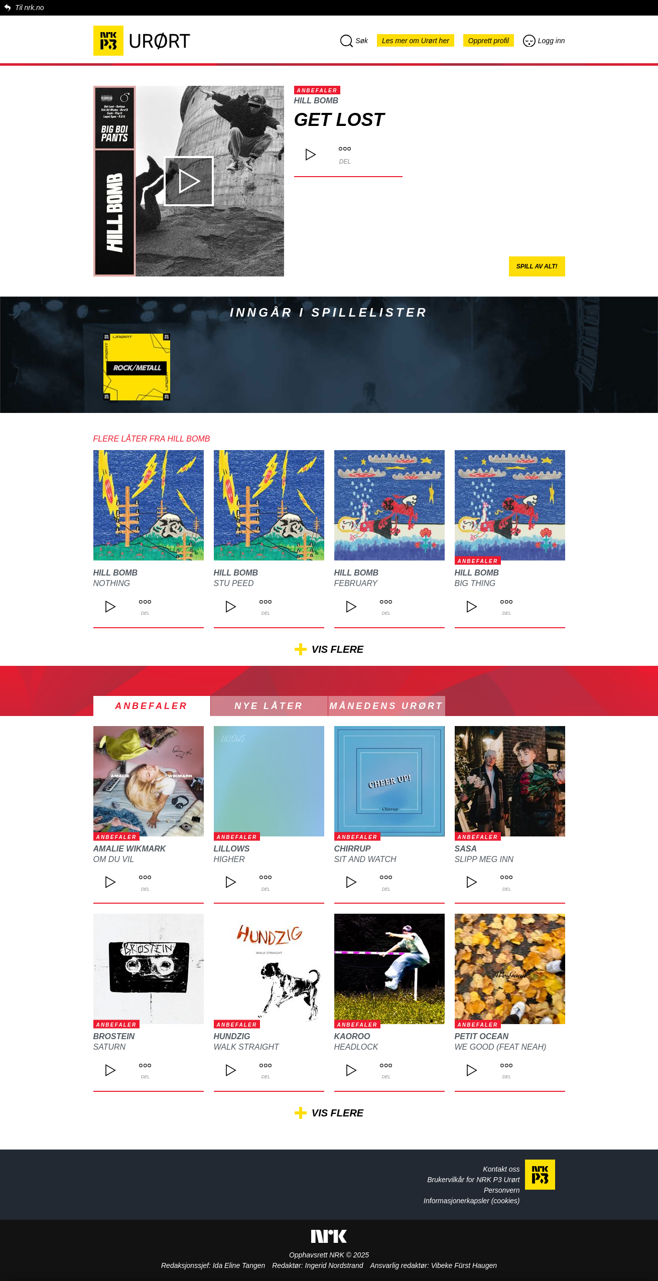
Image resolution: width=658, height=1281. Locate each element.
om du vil (114, 859)
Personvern (502, 1190)
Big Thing (475, 583)
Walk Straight (246, 1047)
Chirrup (352, 848)
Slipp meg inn (484, 859)
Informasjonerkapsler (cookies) (471, 1201)
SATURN (109, 1047)
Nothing (111, 583)
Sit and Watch (365, 859)
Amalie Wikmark (129, 848)
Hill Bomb (316, 100)
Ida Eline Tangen (239, 1265)
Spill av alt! (537, 266)
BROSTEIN (114, 1036)
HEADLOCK (356, 1047)
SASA (466, 848)
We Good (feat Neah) (501, 1047)
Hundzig (232, 1036)
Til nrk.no (29, 8)
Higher (229, 859)
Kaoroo (352, 1036)
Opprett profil (488, 41)
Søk (354, 41)
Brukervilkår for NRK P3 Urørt (473, 1180)
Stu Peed (234, 583)
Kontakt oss (501, 1169)
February (356, 583)
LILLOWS (232, 848)
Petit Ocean (482, 1036)
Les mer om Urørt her (415, 41)
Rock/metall (137, 368)
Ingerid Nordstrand (334, 1265)
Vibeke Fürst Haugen (464, 1265)
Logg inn (544, 41)
